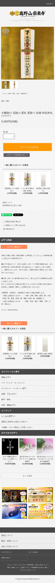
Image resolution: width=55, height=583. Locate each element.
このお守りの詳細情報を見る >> (16, 155)
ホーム (5, 93)
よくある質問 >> (8, 416)
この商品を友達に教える (10, 221)
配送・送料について (13, 567)
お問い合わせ (5, 557)
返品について (7, 202)
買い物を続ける (7, 229)
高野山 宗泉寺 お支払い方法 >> (14, 422)
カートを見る (33, 552)
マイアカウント (6, 552)
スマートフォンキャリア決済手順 (23, 565)
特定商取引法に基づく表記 (12, 205)
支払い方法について (41, 565)
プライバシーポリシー (26, 570)
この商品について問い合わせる (12, 225)
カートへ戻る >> (14, 247)
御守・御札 (11, 93)
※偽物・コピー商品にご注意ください (17, 427)
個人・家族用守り (22, 93)
